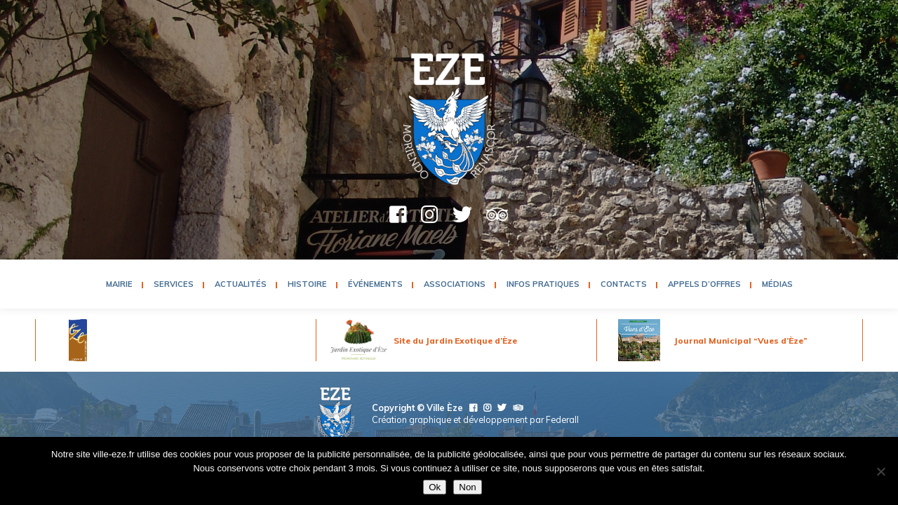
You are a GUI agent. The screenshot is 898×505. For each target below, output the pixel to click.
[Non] (880, 471)
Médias (777, 284)
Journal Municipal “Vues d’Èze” (740, 340)
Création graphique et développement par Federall (475, 419)
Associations (454, 284)
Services (174, 284)
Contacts (624, 284)
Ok (435, 487)
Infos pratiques (543, 284)
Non (467, 487)
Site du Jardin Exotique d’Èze (455, 340)
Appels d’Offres (704, 284)
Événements (375, 284)
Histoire (307, 284)
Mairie (119, 284)
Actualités (241, 284)
